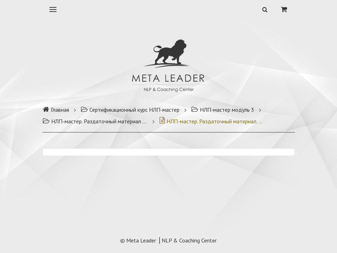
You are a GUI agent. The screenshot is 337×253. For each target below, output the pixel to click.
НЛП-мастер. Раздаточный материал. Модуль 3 (211, 121)
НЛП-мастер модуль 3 (222, 109)
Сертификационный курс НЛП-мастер (130, 109)
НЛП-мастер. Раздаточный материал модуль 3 (95, 121)
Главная (55, 109)
